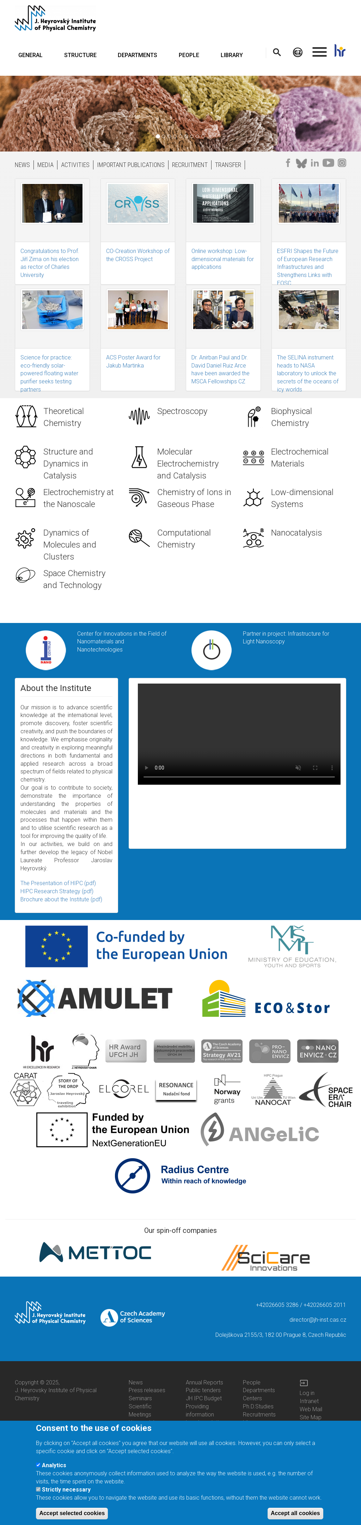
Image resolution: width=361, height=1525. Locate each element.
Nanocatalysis (296, 533)
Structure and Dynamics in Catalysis (68, 464)
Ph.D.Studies (258, 1406)
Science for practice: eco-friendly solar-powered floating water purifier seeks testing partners (49, 373)
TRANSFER (228, 164)
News (136, 1382)
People (252, 1382)
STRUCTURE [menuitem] (80, 55)
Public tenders (203, 1390)
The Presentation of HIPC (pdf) (58, 883)
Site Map (311, 1417)
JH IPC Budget (204, 1398)
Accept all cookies (295, 1513)
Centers (252, 1398)
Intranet (309, 1401)
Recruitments (259, 1414)
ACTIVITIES (75, 164)
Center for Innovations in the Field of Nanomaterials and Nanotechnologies (121, 641)
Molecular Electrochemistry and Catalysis (188, 464)
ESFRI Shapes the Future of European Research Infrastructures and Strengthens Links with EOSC (307, 267)
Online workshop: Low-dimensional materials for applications (222, 259)
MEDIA (45, 164)
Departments (259, 1390)
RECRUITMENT (190, 164)
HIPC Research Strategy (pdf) (56, 891)
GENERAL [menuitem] (30, 55)
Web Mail (311, 1409)
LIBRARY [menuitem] (232, 55)
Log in (307, 1393)
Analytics (54, 1465)
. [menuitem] (319, 48)
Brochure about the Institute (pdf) (61, 899)
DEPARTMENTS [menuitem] (137, 55)
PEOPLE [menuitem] (189, 55)
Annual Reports (204, 1382)
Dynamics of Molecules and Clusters (69, 545)
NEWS (22, 164)
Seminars (140, 1398)
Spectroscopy (182, 411)
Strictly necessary (66, 1489)
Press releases (147, 1390)
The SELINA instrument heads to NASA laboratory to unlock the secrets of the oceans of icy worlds (307, 373)
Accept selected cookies (72, 1513)
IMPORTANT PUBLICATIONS (131, 164)
